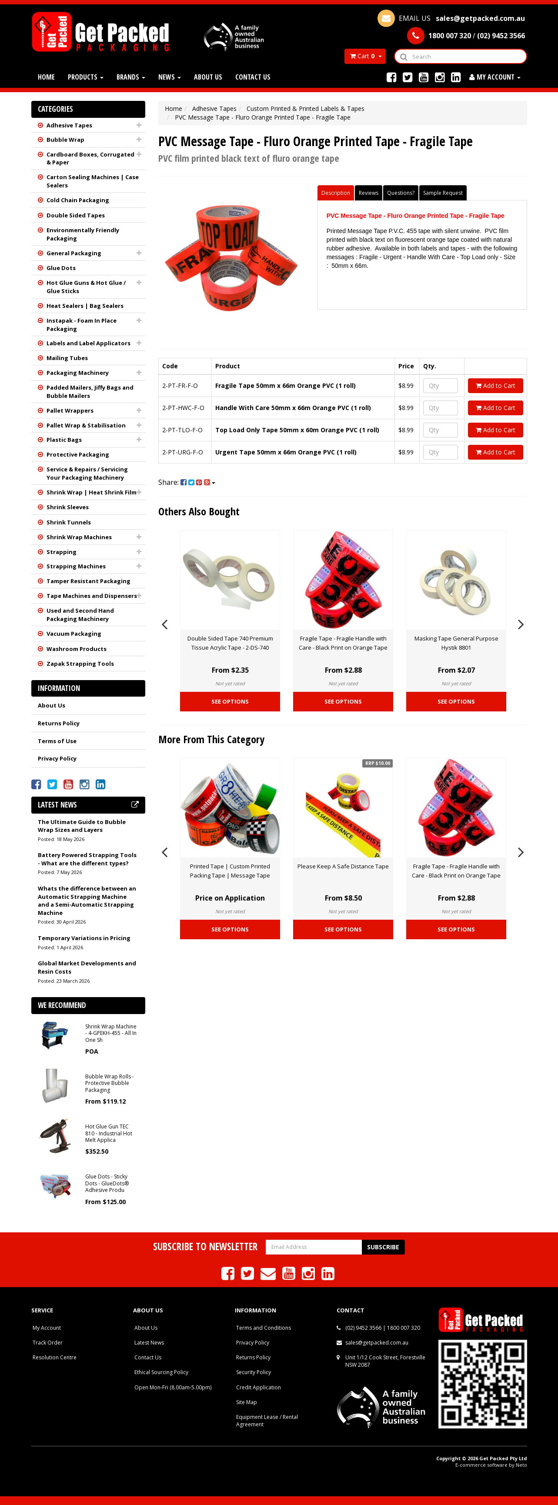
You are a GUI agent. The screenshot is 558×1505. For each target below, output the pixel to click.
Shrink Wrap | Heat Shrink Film (92, 492)
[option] (230, 623)
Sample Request (443, 193)
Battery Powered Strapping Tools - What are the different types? (87, 859)
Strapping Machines (76, 566)
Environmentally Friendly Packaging (83, 234)
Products (86, 77)
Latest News (149, 1342)
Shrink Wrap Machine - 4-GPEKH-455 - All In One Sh (111, 1033)
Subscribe (383, 1247)
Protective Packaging (78, 454)
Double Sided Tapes (76, 215)
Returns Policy (59, 723)
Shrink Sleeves (68, 507)
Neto (521, 1465)
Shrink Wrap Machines (79, 537)
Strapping (62, 552)
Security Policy (253, 1372)
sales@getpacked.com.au (376, 1342)
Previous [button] (164, 623)
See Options (230, 701)
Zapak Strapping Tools (80, 663)
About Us (208, 77)
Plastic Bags (64, 440)
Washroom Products (77, 649)
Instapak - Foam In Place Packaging (82, 325)
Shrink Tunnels (69, 522)
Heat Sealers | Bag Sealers (85, 306)
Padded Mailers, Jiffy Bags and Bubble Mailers (90, 392)
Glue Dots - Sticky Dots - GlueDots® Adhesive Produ (107, 1183)
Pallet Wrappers (70, 410)
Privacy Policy (57, 758)
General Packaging (74, 253)
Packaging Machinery (78, 373)
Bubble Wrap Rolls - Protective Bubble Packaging (109, 1083)
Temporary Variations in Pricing (84, 938)
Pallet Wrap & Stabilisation (86, 425)
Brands (131, 77)
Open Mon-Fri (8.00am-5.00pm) (172, 1387)
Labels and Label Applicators (88, 343)
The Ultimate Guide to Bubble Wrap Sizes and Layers (82, 826)
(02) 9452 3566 (363, 1327)
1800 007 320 (403, 1327)
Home (46, 77)
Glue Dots (61, 268)
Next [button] (521, 623)
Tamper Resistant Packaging (88, 581)
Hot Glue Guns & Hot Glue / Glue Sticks (86, 287)
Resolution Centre (55, 1357)
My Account (47, 1327)
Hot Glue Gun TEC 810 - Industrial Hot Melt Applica (108, 1133)
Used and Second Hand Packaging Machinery (80, 615)
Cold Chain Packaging (78, 200)
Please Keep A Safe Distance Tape (343, 866)
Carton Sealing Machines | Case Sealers (93, 181)
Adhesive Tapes (69, 125)
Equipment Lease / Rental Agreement (267, 1420)
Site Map (246, 1402)
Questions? (400, 193)
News (169, 77)
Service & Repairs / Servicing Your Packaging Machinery (87, 473)
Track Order (48, 1342)
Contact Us (253, 77)
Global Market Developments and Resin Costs (87, 967)
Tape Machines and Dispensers (92, 596)
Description (335, 193)
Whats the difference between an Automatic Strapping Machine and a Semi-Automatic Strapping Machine (87, 900)
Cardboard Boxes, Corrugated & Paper (90, 158)
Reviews (368, 193)
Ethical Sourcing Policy (161, 1372)
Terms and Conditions (263, 1327)
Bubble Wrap (65, 139)
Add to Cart (495, 385)
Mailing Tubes (67, 358)
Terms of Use (57, 741)
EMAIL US (451, 18)
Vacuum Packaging (74, 633)
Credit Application (258, 1387)
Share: (186, 482)
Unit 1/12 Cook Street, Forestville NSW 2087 (385, 1361)
